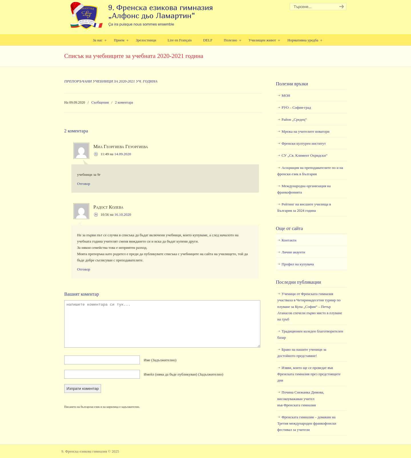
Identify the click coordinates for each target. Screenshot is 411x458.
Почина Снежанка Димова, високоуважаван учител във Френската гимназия (300, 398)
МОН (286, 95)
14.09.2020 (122, 154)
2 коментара (124, 102)
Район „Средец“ (294, 119)
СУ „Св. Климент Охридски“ (305, 155)
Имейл (183, 374)
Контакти (289, 240)
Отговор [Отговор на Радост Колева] (83, 269)
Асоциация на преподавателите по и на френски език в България (310, 171)
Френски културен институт (304, 143)
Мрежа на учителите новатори (306, 131)
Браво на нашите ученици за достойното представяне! (302, 352)
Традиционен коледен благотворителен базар (310, 334)
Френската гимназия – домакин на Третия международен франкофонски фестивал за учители (306, 423)
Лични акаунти (293, 252)
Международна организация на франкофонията (304, 189)
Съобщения (100, 102)
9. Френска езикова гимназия (139, 16)
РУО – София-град (296, 107)
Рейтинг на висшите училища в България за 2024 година (304, 207)
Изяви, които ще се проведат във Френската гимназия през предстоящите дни (309, 374)
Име (160, 360)
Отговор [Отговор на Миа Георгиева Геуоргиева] (83, 183)
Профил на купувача (298, 264)
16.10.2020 (122, 214)
